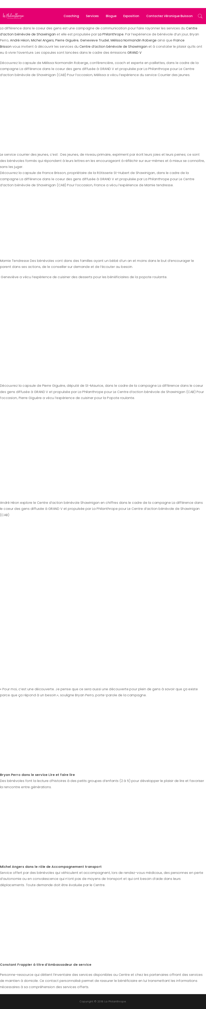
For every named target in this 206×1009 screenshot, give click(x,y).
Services (92, 16)
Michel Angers (42, 40)
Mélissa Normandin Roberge (134, 40)
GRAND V (135, 52)
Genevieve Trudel (94, 40)
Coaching (71, 16)
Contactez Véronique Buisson (169, 16)
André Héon (19, 40)
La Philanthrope (111, 34)
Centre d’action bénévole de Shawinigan (113, 46)
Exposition (131, 16)
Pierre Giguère (66, 40)
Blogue (111, 16)
